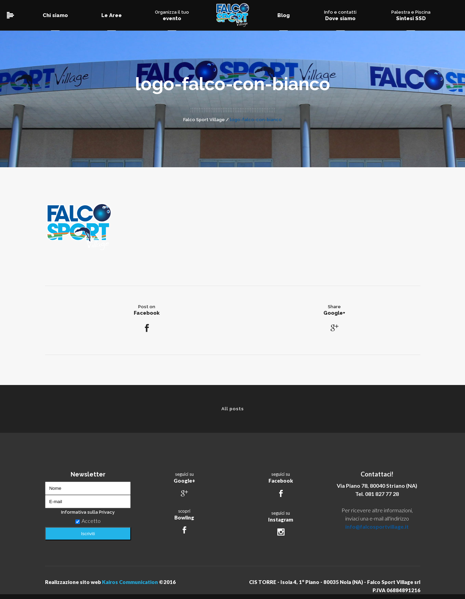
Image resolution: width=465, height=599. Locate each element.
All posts (232, 408)
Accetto (88, 520)
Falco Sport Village (204, 119)
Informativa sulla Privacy (88, 512)
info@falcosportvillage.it (377, 526)
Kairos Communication (130, 582)
